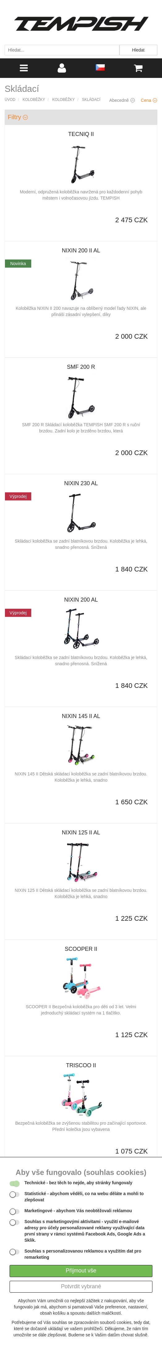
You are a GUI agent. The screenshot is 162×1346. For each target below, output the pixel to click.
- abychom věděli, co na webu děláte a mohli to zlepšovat (84, 1196)
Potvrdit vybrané (81, 1286)
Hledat (138, 49)
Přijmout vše (81, 1270)
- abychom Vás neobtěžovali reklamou (78, 1210)
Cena (149, 100)
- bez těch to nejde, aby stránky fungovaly (78, 1182)
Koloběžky (34, 99)
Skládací (91, 99)
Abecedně (122, 100)
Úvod (10, 99)
